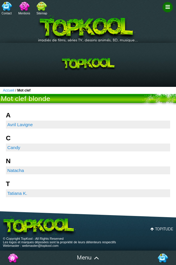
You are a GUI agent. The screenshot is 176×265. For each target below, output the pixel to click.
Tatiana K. (17, 193)
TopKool (88, 27)
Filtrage (169, 12)
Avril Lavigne (20, 124)
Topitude (164, 229)
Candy (13, 147)
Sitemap (41, 13)
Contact (6, 13)
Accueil (13, 258)
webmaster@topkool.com (40, 245)
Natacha (15, 170)
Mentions (24, 13)
